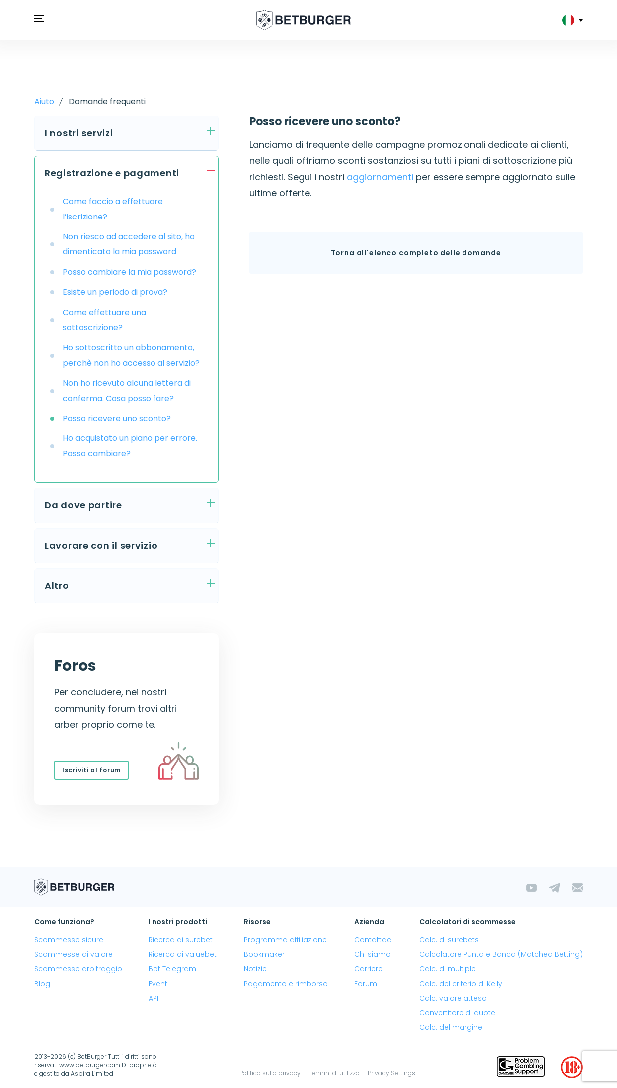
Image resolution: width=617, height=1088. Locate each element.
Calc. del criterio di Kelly (460, 984)
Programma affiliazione (285, 940)
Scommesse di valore (73, 954)
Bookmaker (264, 954)
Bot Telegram (172, 969)
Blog (42, 984)
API (153, 998)
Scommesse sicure (68, 940)
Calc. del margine (450, 1027)
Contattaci (373, 940)
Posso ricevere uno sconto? (117, 418)
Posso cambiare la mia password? (129, 272)
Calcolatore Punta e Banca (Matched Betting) (501, 954)
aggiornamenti (380, 177)
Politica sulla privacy (270, 1073)
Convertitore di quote (457, 1013)
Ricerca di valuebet (183, 954)
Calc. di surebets (449, 940)
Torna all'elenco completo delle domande (416, 253)
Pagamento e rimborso (286, 984)
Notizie (255, 969)
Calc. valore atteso (453, 998)
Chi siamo (372, 954)
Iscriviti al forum (91, 770)
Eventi (159, 984)
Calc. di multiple (447, 969)
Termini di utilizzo (334, 1073)
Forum (365, 984)
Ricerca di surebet (181, 940)
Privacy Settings (391, 1073)
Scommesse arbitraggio (78, 969)
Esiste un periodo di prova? (115, 292)
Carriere (368, 969)
